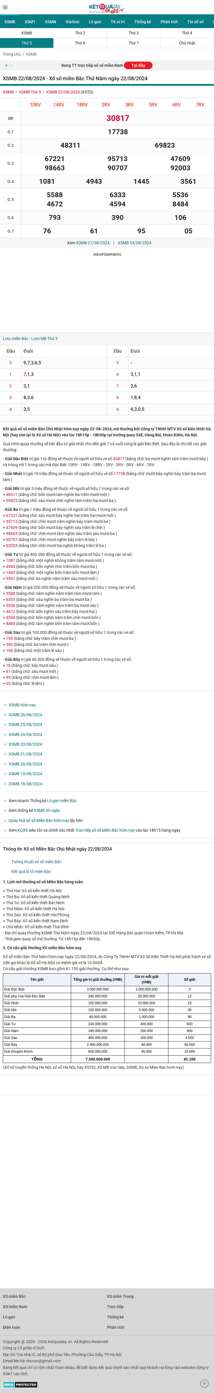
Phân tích (169, 21)
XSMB (9, 21)
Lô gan (95, 21)
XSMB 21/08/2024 (93, 243)
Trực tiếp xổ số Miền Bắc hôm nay (105, 830)
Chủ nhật (187, 43)
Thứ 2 (80, 33)
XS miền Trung (120, 1296)
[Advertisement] (84, 292)
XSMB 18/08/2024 (25, 784)
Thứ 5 (27, 43)
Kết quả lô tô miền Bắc (31, 871)
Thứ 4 (187, 33)
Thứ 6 (80, 43)
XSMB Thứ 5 (30, 92)
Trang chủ (12, 54)
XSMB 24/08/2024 (25, 734)
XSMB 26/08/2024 (25, 714)
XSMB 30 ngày (47, 810)
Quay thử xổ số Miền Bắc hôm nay (39, 820)
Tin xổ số (195, 21)
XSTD (87, 92)
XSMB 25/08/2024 (25, 724)
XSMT (30, 21)
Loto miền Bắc (15, 338)
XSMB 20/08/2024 (25, 764)
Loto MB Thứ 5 (44, 338)
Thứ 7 (134, 43)
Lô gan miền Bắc (62, 800)
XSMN (50, 21)
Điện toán (11, 1327)
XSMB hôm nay (22, 705)
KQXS (22, 830)
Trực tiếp (115, 1306)
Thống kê (142, 21)
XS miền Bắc (14, 1296)
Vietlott (72, 21)
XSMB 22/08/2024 (63, 92)
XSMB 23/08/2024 (134, 243)
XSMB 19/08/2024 (25, 773)
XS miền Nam (15, 1306)
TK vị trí (118, 21)
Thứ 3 (134, 33)
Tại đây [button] (138, 65)
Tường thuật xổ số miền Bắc (36, 861)
